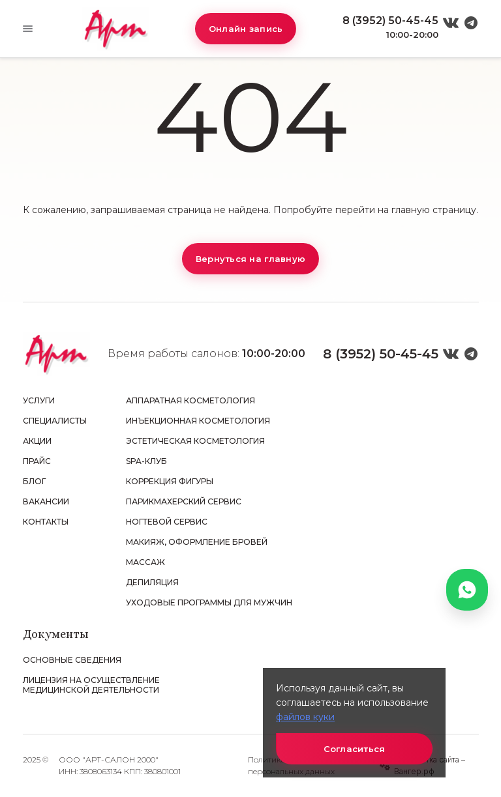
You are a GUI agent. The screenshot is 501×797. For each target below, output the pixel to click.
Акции (37, 441)
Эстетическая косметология (195, 441)
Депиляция (152, 582)
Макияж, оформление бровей (196, 542)
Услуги (39, 400)
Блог (34, 481)
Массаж (145, 562)
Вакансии (46, 501)
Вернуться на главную (250, 259)
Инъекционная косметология (198, 421)
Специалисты (55, 421)
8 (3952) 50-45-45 (390, 20)
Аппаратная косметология (190, 400)
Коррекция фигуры (169, 481)
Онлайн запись (245, 28)
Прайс (37, 461)
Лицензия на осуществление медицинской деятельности (91, 685)
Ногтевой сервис (166, 522)
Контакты (45, 522)
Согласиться (355, 749)
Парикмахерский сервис (183, 501)
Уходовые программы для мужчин (209, 602)
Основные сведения (72, 660)
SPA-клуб (146, 461)
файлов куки (305, 717)
